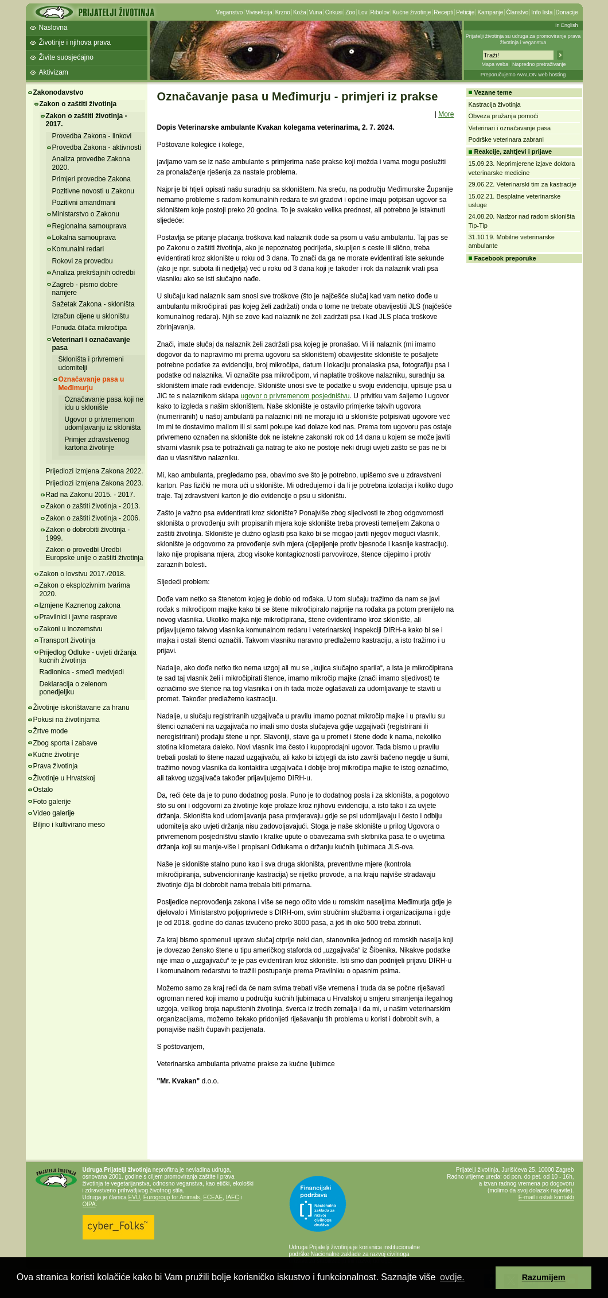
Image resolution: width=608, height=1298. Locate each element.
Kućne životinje (411, 12)
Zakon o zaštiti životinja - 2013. (93, 506)
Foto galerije (52, 802)
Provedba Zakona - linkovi (92, 136)
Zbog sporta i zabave (65, 743)
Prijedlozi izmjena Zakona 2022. (94, 471)
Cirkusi (334, 12)
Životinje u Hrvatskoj (64, 778)
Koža (299, 12)
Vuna (315, 12)
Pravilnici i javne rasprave (79, 617)
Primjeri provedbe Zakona (91, 179)
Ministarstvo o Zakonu (85, 214)
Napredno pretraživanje (539, 64)
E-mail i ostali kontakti (546, 1197)
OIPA (89, 1204)
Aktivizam (53, 72)
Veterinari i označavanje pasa (91, 344)
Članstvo (517, 12)
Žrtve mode (50, 731)
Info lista (541, 12)
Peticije (465, 12)
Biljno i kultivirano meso (69, 825)
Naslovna (53, 28)
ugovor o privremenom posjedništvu (295, 396)
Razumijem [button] (544, 1277)
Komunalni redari (78, 249)
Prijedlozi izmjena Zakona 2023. (94, 483)
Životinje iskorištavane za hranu (81, 708)
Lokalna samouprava (84, 238)
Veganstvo (229, 12)
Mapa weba (494, 64)
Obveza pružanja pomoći (504, 115)
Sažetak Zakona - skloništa (93, 304)
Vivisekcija (258, 12)
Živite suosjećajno (66, 57)
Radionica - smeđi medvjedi (82, 672)
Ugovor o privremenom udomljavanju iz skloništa (103, 423)
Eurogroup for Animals (171, 1197)
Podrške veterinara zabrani (506, 139)
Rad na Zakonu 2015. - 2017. (90, 495)
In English (566, 25)
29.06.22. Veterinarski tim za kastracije (522, 184)
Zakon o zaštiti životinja (78, 104)
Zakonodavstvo (58, 92)
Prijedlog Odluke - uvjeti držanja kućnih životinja (88, 656)
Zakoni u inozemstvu (71, 629)
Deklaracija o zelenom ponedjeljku (73, 688)
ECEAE (213, 1197)
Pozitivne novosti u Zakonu (93, 191)
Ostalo (43, 790)
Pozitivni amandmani (84, 203)
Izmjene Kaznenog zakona (80, 605)
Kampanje (490, 12)
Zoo (350, 12)
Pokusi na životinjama (66, 720)
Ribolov (380, 12)
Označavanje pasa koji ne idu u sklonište (104, 403)
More (446, 114)
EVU (134, 1197)
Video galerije (54, 813)
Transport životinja (68, 640)
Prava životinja (55, 766)
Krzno (282, 12)
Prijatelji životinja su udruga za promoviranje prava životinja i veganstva (523, 39)
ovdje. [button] (452, 1277)
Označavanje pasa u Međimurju (91, 383)
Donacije (567, 12)
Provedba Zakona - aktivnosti (96, 147)
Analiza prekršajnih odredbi (93, 273)
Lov (362, 12)
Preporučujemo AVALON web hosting (523, 74)
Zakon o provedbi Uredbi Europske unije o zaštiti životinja (94, 554)
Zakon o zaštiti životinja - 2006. (93, 518)
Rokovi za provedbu (82, 261)
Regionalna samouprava (89, 226)
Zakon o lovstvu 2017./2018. (83, 574)
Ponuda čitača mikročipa (89, 328)
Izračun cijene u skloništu (90, 316)
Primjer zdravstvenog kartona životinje (97, 444)
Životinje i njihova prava (75, 42)
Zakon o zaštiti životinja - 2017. (86, 120)
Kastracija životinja (495, 104)
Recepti (443, 12)
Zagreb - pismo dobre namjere (85, 289)
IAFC (232, 1197)
